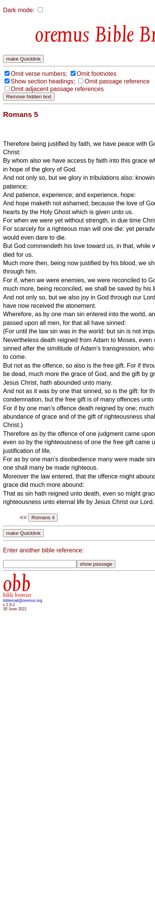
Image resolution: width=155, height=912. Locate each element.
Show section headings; (43, 81)
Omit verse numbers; (39, 73)
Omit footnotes (96, 73)
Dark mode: (19, 10)
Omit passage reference (117, 81)
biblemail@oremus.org (22, 600)
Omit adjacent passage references (57, 89)
